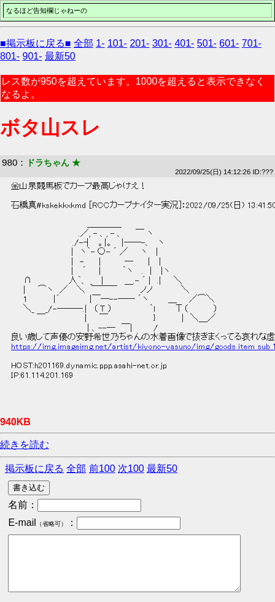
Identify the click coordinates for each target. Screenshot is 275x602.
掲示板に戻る (34, 468)
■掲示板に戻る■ (35, 43)
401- (184, 43)
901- (32, 56)
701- (251, 43)
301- (162, 43)
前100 (102, 468)
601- (229, 43)
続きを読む (24, 444)
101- (117, 43)
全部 (83, 43)
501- (207, 43)
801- (10, 56)
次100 (131, 468)
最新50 (60, 56)
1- (100, 43)
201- (139, 43)
